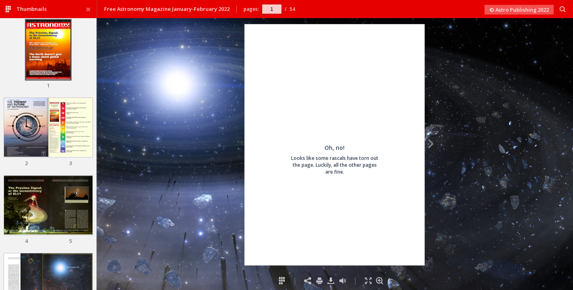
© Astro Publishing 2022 (519, 9)
